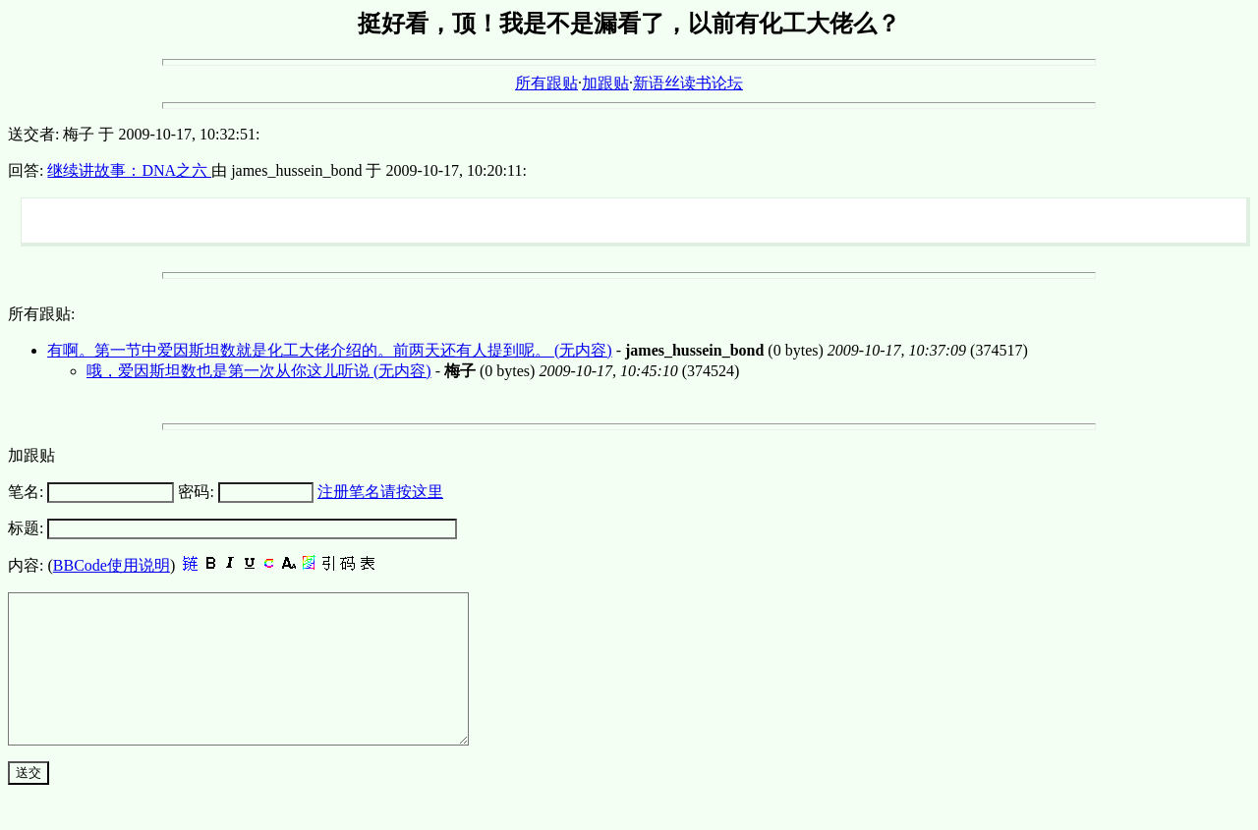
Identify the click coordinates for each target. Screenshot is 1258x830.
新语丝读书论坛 (688, 83)
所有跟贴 (546, 83)
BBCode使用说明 (111, 565)
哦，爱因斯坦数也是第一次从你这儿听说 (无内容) (258, 370)
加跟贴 (605, 83)
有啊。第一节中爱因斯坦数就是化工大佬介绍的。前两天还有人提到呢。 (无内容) (329, 350)
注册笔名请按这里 (380, 491)
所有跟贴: (41, 313)
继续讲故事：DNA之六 (129, 170)
